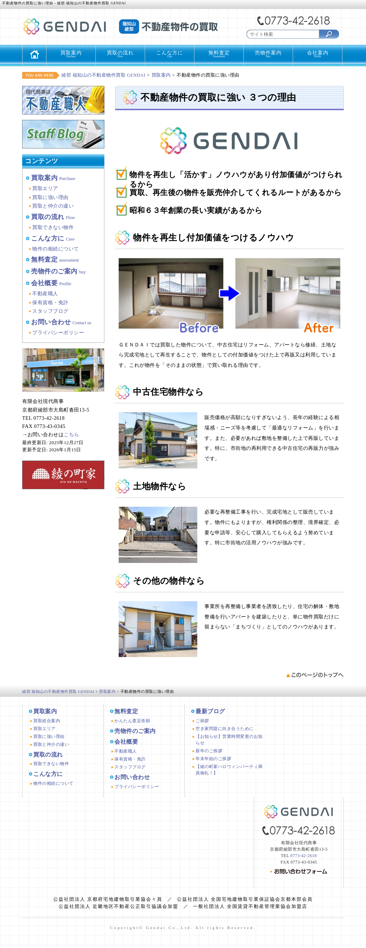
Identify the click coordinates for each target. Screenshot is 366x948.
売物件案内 (268, 54)
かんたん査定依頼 (132, 720)
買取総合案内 (46, 720)
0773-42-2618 (303, 855)
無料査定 (218, 54)
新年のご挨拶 (209, 750)
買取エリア (45, 188)
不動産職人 (45, 293)
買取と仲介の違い (53, 206)
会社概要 (51, 283)
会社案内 (317, 54)
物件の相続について (55, 249)
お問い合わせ (61, 322)
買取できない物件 (53, 227)
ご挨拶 (202, 720)
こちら (71, 434)
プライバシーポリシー (58, 332)
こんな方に (169, 54)
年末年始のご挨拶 (213, 758)
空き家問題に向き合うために (225, 728)
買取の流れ (120, 54)
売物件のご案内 (58, 271)
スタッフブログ (50, 311)
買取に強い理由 (50, 197)
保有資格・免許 (50, 302)
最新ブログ (210, 711)
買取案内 (70, 54)
